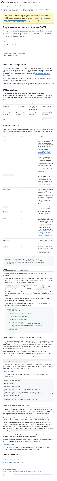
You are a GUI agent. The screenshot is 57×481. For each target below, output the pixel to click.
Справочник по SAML (28, 10)
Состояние (34, 474)
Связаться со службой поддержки (12, 464)
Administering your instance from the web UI (25, 133)
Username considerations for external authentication (44, 152)
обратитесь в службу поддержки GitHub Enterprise (17, 21)
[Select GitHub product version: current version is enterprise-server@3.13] (31, 2)
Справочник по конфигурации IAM (12, 10)
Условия (16, 474)
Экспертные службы (47, 474)
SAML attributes (11, 125)
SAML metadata (10, 90)
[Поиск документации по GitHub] (10, 6)
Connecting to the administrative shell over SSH (35, 357)
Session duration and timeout (16, 406)
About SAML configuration (15, 64)
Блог (4, 475)
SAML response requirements (16, 270)
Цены (39, 474)
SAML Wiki (10, 80)
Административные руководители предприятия (16, 9)
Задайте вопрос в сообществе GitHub (13, 462)
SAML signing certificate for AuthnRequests (22, 337)
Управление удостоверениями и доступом (40, 9)
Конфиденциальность (24, 474)
